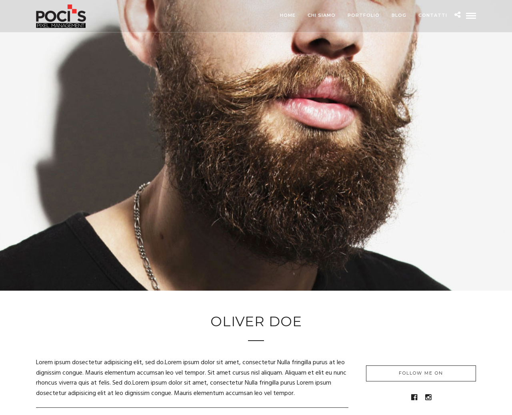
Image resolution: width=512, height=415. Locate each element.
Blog (399, 15)
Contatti (432, 15)
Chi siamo (322, 15)
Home (288, 15)
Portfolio (364, 15)
